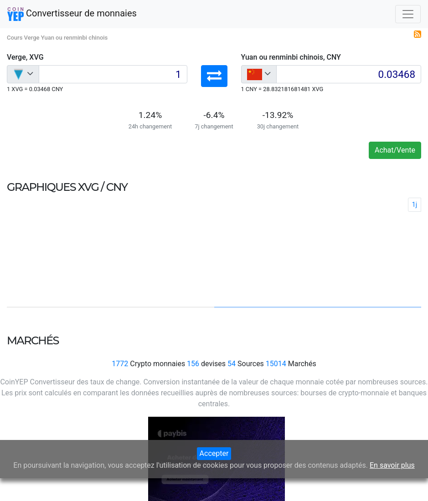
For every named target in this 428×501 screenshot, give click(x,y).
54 (231, 363)
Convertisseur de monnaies (72, 14)
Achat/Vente (395, 150)
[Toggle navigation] (408, 14)
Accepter (214, 453)
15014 (276, 363)
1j (414, 204)
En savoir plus (392, 465)
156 (193, 363)
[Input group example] (113, 74)
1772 (120, 363)
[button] (214, 76)
